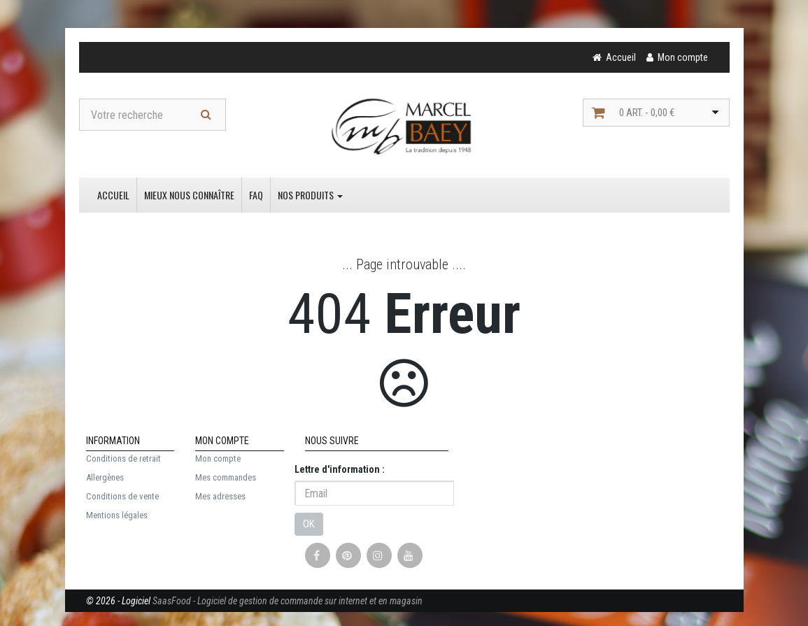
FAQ (256, 194)
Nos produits (310, 194)
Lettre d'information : (340, 469)
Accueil (113, 194)
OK (309, 524)
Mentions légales (117, 515)
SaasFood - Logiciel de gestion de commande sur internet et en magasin (288, 600)
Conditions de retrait (123, 458)
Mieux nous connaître (189, 194)
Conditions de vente (122, 496)
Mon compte (218, 458)
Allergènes (105, 477)
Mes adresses (220, 496)
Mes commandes (225, 477)
